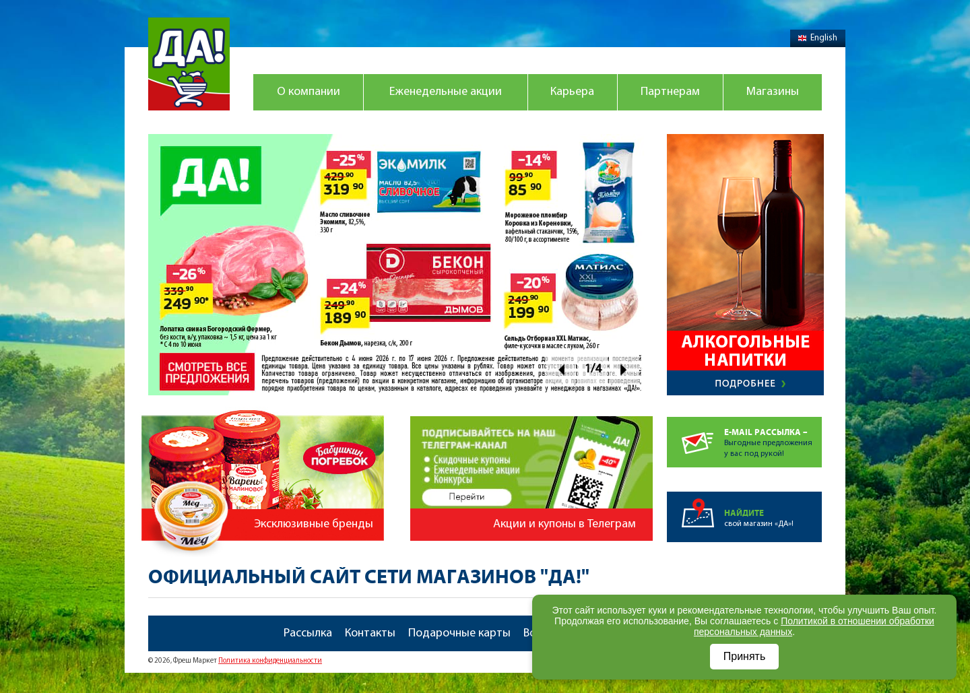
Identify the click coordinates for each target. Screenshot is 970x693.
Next (624, 369)
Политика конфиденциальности (270, 661)
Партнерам (670, 92)
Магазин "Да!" (189, 64)
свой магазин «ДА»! (773, 510)
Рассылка (308, 633)
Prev (561, 369)
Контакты (370, 633)
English (817, 38)
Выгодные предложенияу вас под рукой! (773, 437)
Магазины (772, 92)
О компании (308, 92)
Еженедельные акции (445, 92)
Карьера (572, 92)
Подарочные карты (459, 633)
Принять (744, 656)
